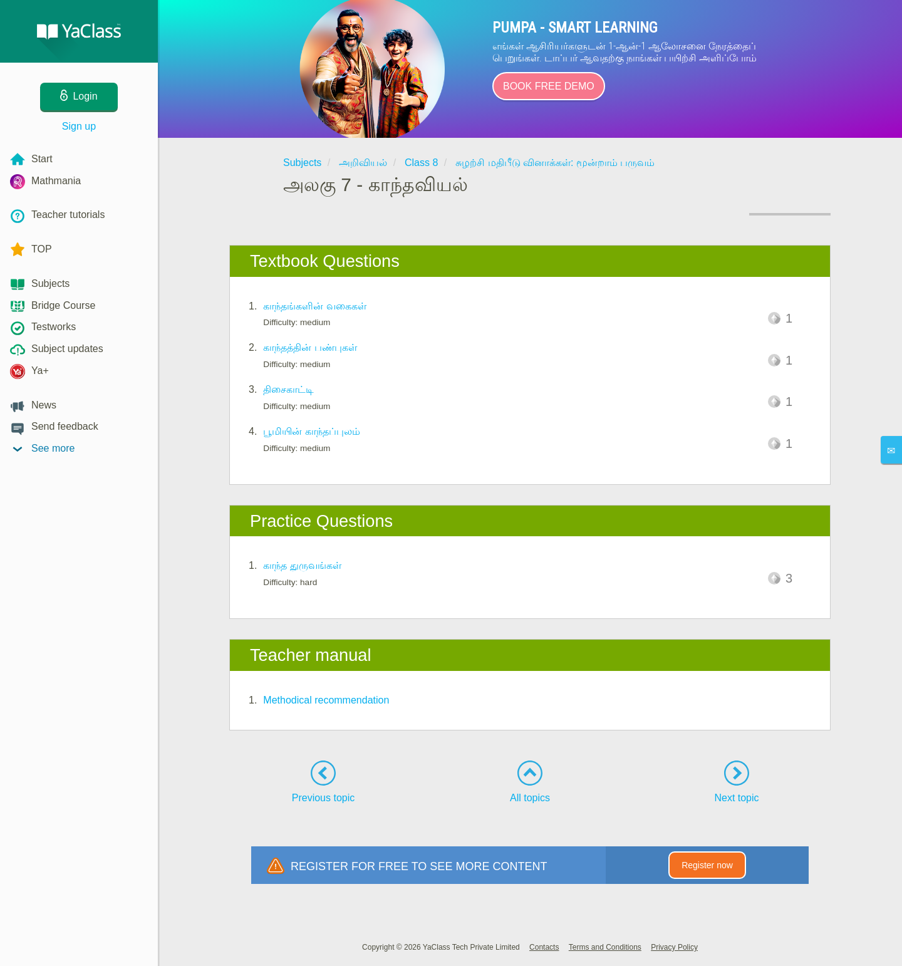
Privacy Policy (674, 947)
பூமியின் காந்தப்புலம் (311, 431)
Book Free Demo (548, 86)
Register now (707, 865)
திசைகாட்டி (288, 389)
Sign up (79, 126)
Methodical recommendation (326, 700)
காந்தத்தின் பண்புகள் (309, 347)
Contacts (544, 947)
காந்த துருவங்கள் (302, 565)
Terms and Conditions (605, 947)
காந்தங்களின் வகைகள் (314, 306)
